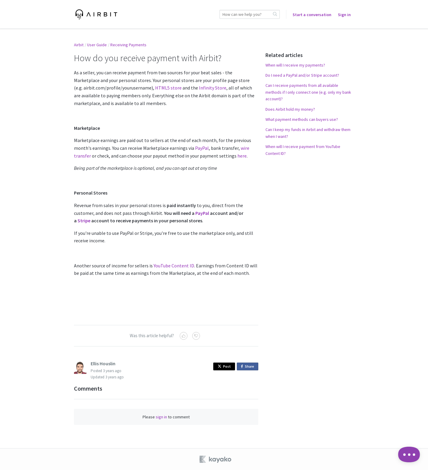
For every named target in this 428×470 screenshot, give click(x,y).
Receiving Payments (128, 44)
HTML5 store (168, 88)
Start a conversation (312, 14)
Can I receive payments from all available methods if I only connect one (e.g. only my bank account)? (308, 92)
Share (248, 366)
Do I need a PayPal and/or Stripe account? (302, 75)
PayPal (202, 148)
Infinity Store (212, 88)
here (242, 156)
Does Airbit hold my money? (290, 109)
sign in (161, 417)
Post (224, 366)
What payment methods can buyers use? (301, 119)
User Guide (97, 44)
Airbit (79, 44)
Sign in (344, 14)
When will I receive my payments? (295, 65)
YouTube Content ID (174, 266)
